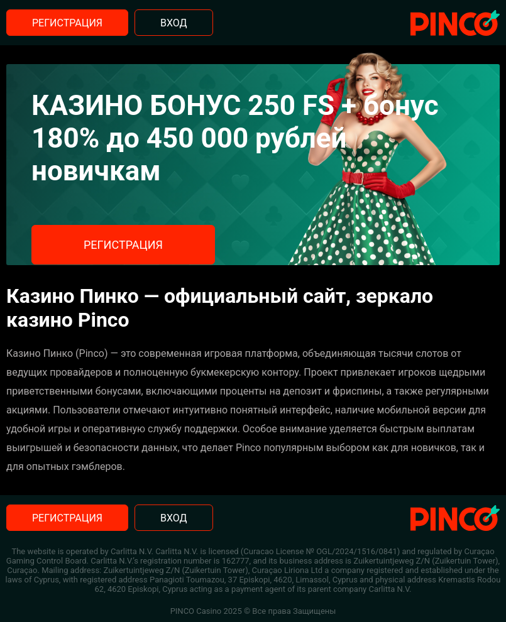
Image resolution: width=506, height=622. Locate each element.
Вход (173, 23)
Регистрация (67, 23)
